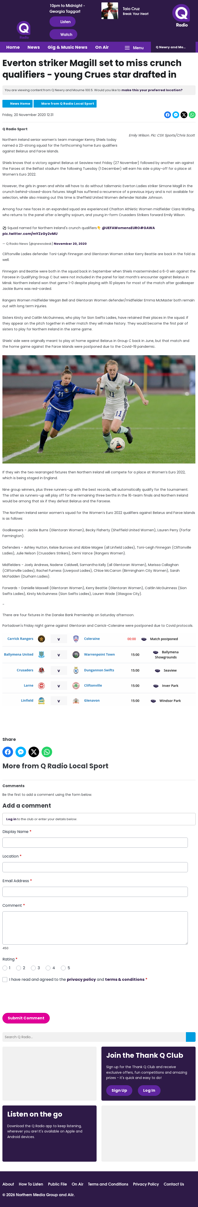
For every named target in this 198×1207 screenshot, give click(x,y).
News (34, 47)
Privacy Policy (146, 1184)
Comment (13, 905)
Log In (149, 1090)
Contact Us (174, 1184)
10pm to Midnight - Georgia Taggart (67, 8)
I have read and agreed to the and (78, 979)
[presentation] (39, 997)
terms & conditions (124, 979)
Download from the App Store (26, 1149)
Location (12, 856)
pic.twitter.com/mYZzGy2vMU (29, 233)
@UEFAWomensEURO (121, 227)
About (8, 1184)
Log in (11, 819)
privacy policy (81, 979)
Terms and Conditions (108, 1184)
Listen (62, 21)
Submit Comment (26, 1018)
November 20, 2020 (70, 243)
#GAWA (147, 227)
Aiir (71, 1194)
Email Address (17, 881)
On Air (102, 47)
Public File (57, 1184)
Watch (63, 34)
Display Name (17, 831)
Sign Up (119, 1090)
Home (13, 47)
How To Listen (31, 1184)
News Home (20, 103)
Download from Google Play (66, 1149)
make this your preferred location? (152, 90)
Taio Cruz (131, 8)
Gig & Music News (67, 47)
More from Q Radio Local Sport (67, 103)
